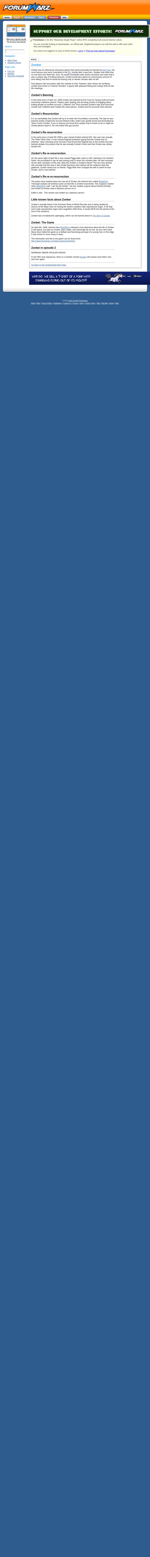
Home (111, 303)
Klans (82, 303)
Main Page (12, 60)
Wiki (98, 303)
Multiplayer (58, 303)
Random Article (14, 63)
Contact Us (67, 303)
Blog (38, 303)
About (33, 303)
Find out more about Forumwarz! (100, 51)
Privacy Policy (90, 303)
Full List (10, 71)
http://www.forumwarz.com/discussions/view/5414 (53, 241)
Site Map (104, 303)
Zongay (83, 257)
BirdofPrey (103, 181)
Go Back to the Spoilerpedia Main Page (48, 265)
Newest (10, 74)
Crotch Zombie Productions (78, 301)
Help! (117, 303)
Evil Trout (106, 70)
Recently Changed (15, 76)
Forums (75, 303)
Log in (80, 51)
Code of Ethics (47, 303)
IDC (69, 72)
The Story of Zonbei (101, 216)
